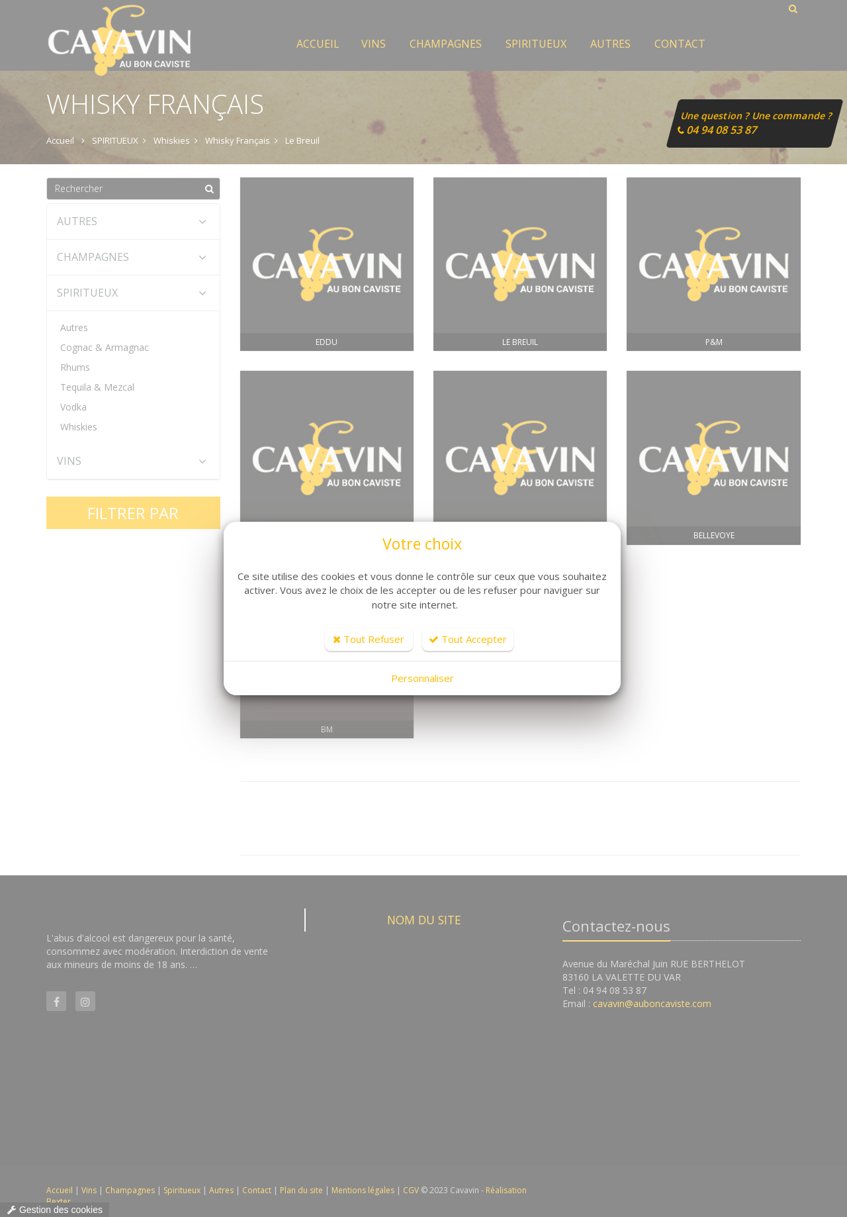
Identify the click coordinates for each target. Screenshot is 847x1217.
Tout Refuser (368, 639)
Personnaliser (422, 678)
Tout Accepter (468, 639)
